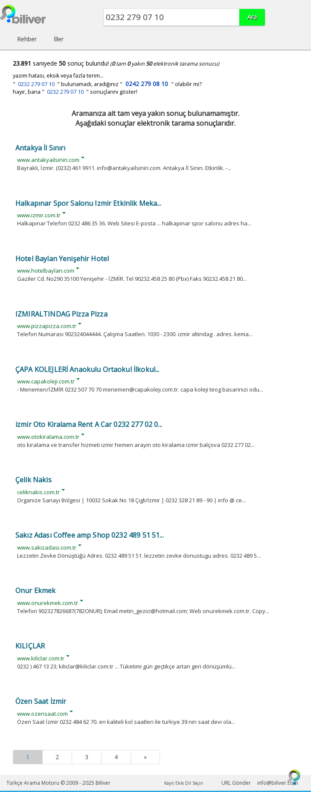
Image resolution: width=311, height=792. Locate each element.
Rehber (27, 39)
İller (59, 39)
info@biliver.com (277, 782)
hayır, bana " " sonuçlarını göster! (75, 91)
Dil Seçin (194, 783)
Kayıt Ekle (174, 783)
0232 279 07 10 (36, 84)
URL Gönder (236, 782)
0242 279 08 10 (146, 84)
